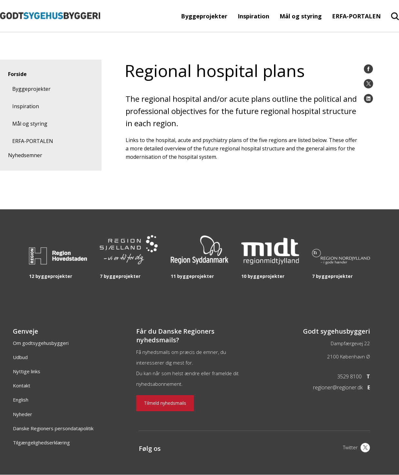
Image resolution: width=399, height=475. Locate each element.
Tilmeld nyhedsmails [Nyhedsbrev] (165, 403)
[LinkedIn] (368, 98)
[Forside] (50, 28)
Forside (17, 74)
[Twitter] (368, 84)
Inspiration (253, 16)
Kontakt (21, 385)
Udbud (20, 357)
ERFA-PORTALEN (356, 16)
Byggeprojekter (204, 16)
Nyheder (22, 414)
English (20, 399)
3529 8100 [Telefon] (349, 376)
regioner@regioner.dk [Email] (338, 387)
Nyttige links (26, 371)
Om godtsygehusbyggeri (41, 343)
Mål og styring (301, 16)
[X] (356, 448)
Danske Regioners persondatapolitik (53, 428)
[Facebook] (368, 69)
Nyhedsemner (25, 155)
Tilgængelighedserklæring (41, 442)
